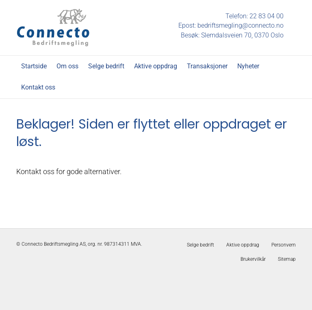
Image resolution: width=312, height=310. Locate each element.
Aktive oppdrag (155, 66)
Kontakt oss (38, 87)
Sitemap (287, 259)
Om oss (67, 66)
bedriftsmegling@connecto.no (240, 25)
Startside (34, 66)
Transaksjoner (207, 66)
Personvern (283, 245)
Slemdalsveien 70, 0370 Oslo (242, 35)
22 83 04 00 (266, 16)
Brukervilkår (253, 259)
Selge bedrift (106, 66)
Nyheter (248, 66)
